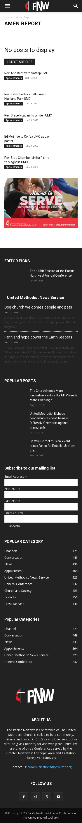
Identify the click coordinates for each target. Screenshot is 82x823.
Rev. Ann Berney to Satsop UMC (26, 73)
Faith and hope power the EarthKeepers (38, 337)
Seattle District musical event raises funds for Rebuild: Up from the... (52, 445)
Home (8, 17)
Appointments (14, 78)
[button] (7, 6)
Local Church (13, 513)
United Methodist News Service (35, 297)
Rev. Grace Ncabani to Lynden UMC (28, 115)
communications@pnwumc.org (50, 767)
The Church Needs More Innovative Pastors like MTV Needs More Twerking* (53, 395)
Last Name (12, 501)
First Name (12, 488)
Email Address (15, 476)
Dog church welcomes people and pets (38, 307)
